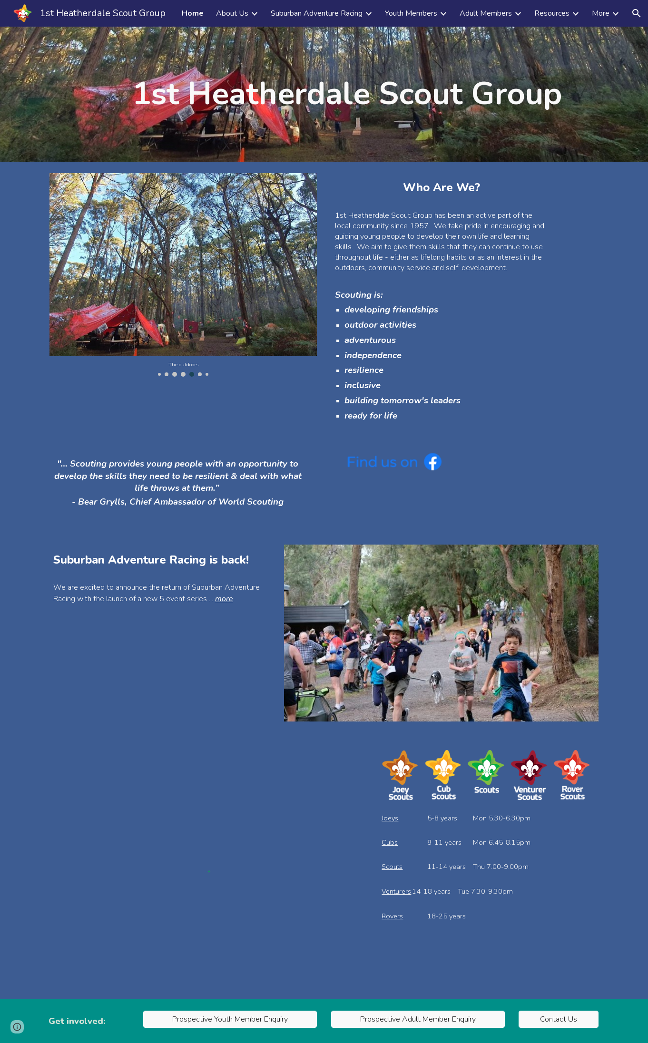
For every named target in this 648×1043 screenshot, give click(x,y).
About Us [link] (232, 13)
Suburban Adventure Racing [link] (317, 13)
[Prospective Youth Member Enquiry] (230, 1019)
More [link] (600, 13)
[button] (636, 13)
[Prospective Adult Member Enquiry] (418, 1019)
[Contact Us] (558, 1019)
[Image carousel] (183, 275)
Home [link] (193, 13)
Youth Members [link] (411, 13)
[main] (347, 94)
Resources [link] (551, 13)
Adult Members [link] (486, 13)
